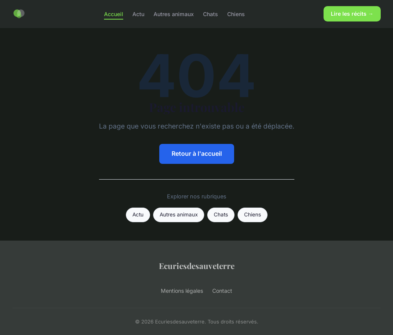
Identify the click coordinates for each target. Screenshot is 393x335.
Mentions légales (182, 290)
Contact (222, 290)
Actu (138, 13)
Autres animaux (174, 13)
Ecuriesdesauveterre (196, 265)
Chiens (236, 13)
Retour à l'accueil (197, 153)
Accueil (113, 13)
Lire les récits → (352, 13)
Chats (210, 13)
